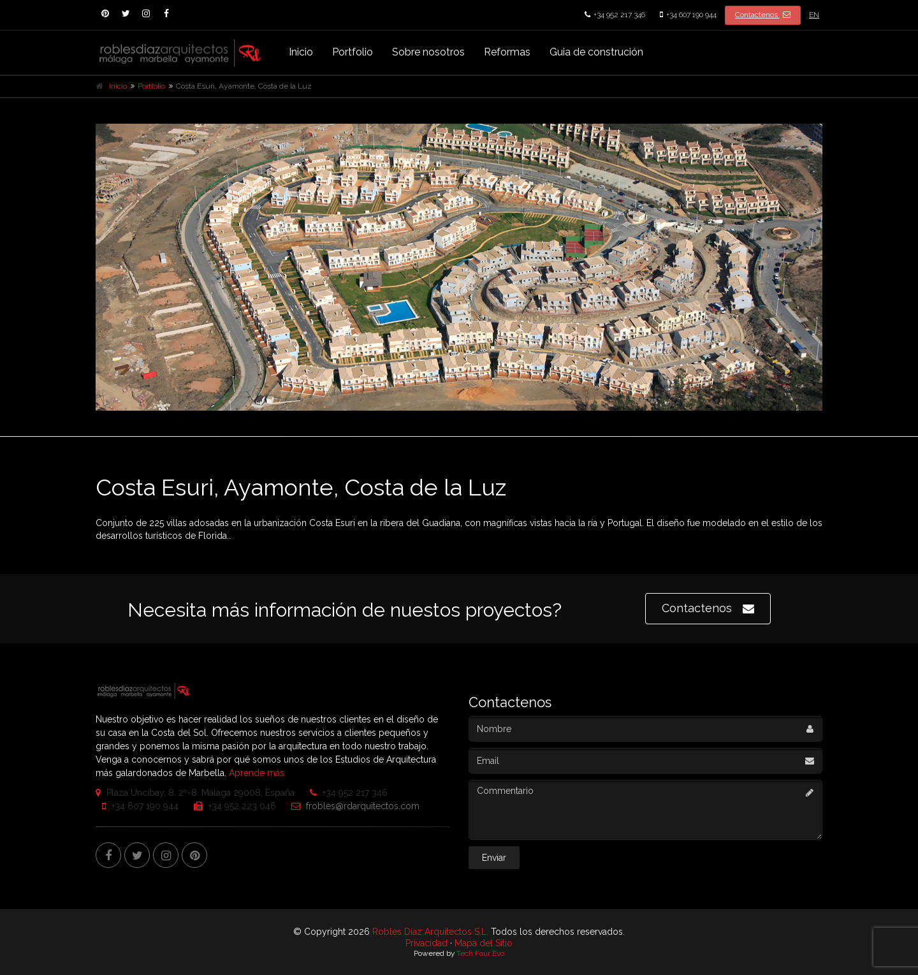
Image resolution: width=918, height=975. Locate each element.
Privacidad (426, 943)
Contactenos (762, 14)
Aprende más (256, 773)
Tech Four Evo (480, 953)
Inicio (301, 52)
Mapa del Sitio (484, 943)
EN (814, 14)
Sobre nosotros (428, 52)
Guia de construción (596, 52)
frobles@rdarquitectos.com (352, 806)
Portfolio (352, 52)
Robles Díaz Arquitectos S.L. (430, 932)
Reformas (507, 52)
